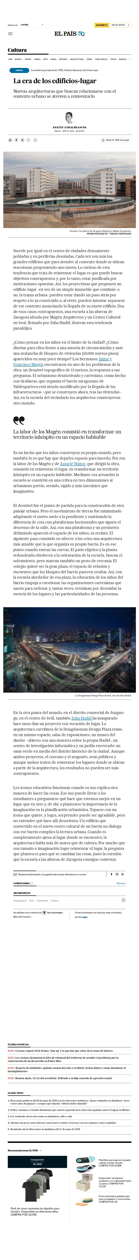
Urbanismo (42, 900)
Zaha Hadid (81, 718)
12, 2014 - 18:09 (73, 131)
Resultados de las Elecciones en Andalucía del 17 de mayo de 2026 (45, 1129)
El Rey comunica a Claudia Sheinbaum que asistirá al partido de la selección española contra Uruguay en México (70, 1110)
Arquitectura (77, 59)
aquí (84, 916)
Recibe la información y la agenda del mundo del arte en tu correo (52, 874)
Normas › (121, 883)
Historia (63, 59)
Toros (113, 59)
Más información (22, 916)
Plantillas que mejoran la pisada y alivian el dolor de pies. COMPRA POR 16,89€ (115, 1163)
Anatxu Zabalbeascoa (69, 127)
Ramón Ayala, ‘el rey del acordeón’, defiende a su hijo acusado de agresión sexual (63, 1078)
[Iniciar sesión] (120, 25)
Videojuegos (101, 59)
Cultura (17, 50)
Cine (10, 59)
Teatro (28, 59)
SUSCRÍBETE (102, 25)
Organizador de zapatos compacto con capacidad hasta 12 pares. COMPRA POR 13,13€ (115, 1182)
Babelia (123, 59)
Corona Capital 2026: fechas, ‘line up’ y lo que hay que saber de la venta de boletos (64, 1050)
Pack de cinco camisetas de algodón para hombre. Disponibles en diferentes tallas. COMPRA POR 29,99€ (35, 1211)
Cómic (89, 59)
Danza (53, 59)
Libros (37, 59)
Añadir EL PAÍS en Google (117, 140)
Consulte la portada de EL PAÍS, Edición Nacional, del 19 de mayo (64, 70)
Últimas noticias (18, 1044)
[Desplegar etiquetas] (123, 900)
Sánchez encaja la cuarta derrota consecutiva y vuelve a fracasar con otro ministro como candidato (63, 1122)
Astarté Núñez (72, 463)
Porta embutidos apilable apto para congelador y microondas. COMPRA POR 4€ (115, 1199)
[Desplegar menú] (10, 34)
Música (18, 59)
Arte (45, 59)
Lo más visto (15, 1093)
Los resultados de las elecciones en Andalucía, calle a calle (41, 1116)
